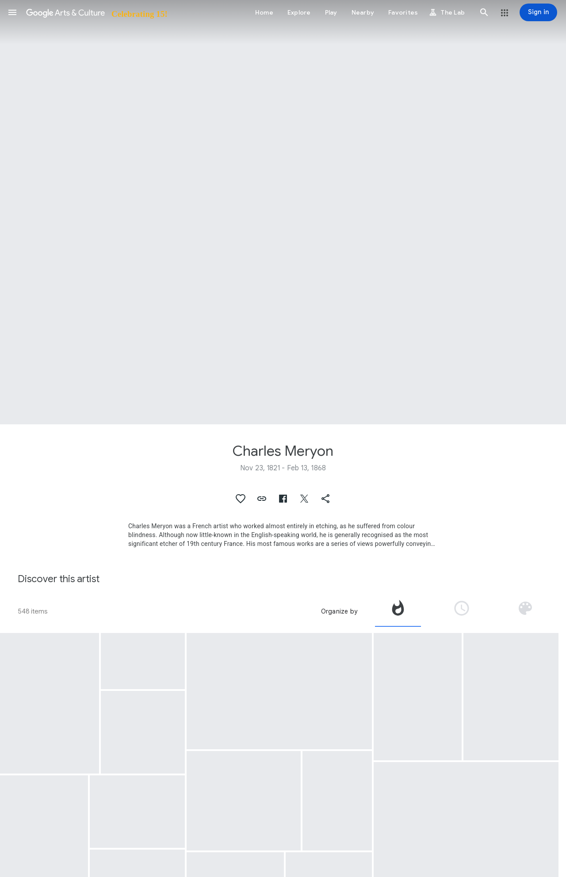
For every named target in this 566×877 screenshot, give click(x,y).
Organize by (339, 611)
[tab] (398, 611)
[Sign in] (538, 12)
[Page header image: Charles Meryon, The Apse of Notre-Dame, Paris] (283, 212)
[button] (12, 12)
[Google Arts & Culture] (96, 12)
